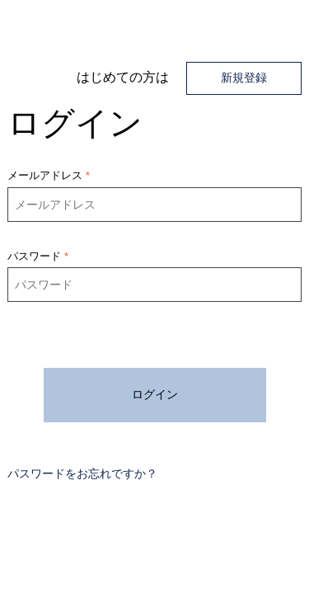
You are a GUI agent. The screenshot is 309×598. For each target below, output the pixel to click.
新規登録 (244, 77)
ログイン (155, 394)
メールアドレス (44, 175)
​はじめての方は (123, 77)
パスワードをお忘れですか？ (82, 473)
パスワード (34, 256)
